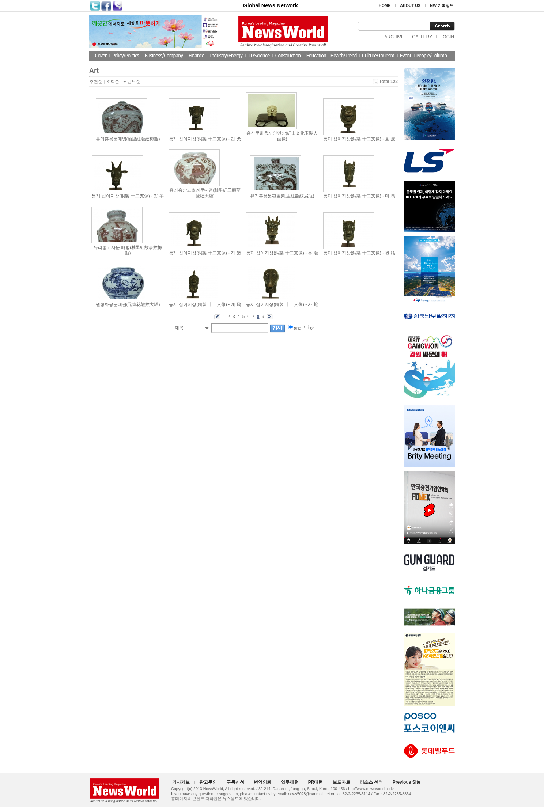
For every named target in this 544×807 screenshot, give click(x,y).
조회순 (112, 81)
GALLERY (422, 36)
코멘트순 (131, 81)
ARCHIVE (394, 36)
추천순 (95, 81)
